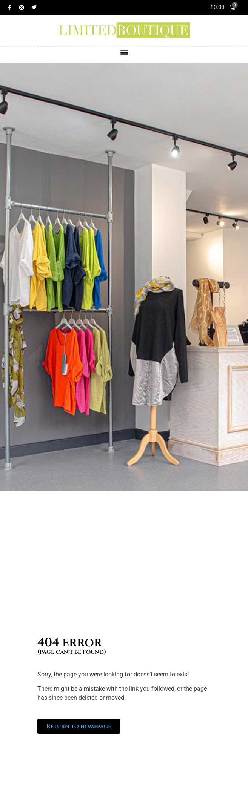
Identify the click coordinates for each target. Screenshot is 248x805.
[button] (124, 52)
